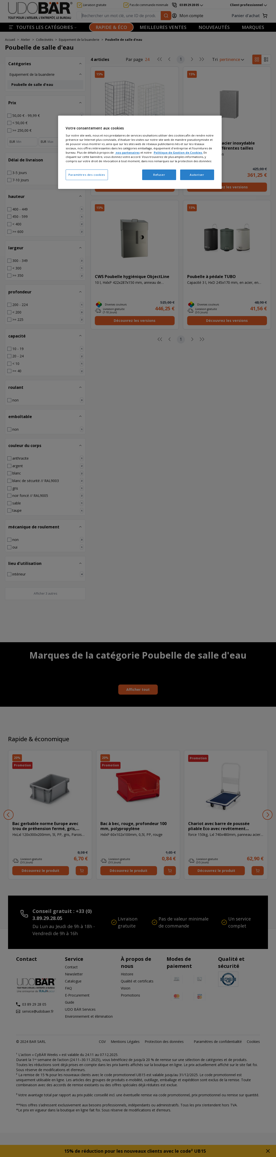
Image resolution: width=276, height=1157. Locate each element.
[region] (140, 152)
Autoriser (197, 175)
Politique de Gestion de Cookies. (178, 152)
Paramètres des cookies (86, 175)
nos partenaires (127, 152)
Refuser (159, 175)
